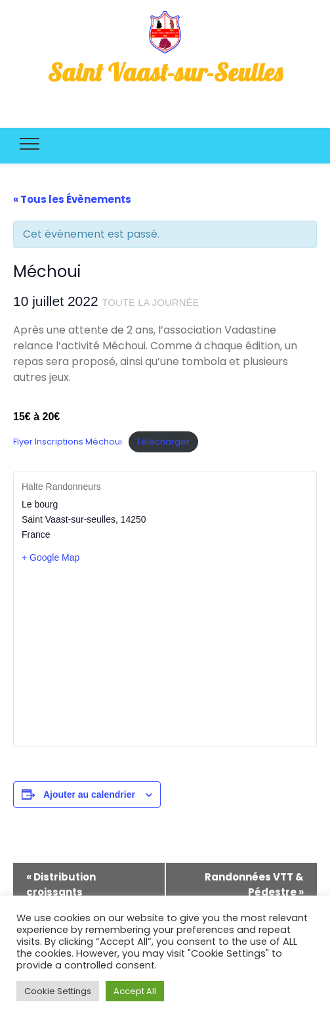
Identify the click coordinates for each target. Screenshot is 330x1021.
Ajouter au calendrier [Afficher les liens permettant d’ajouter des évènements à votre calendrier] (89, 794)
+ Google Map (50, 557)
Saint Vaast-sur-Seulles (165, 72)
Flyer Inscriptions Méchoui (67, 441)
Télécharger (163, 441)
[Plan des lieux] (165, 655)
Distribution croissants (61, 884)
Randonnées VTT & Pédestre (254, 884)
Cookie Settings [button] (57, 991)
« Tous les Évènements (72, 199)
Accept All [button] (134, 991)
